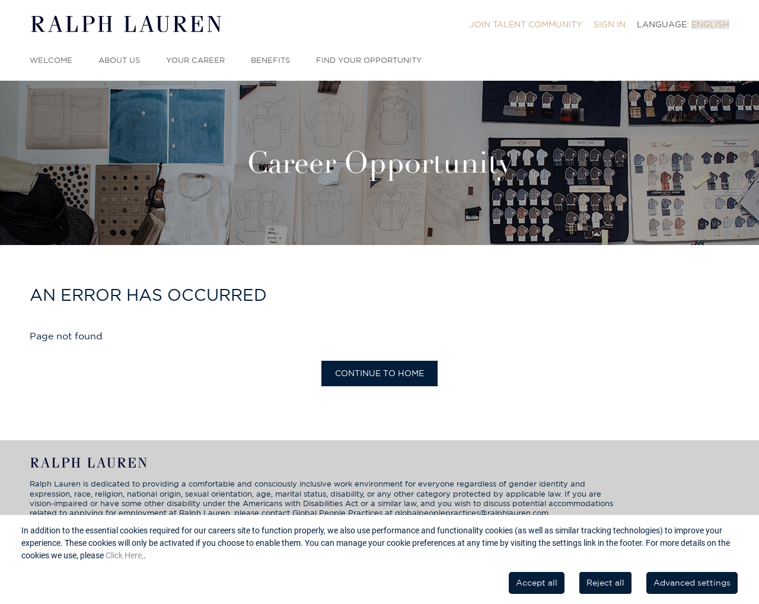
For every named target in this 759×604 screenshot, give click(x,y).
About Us (119, 60)
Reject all (605, 582)
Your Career (195, 60)
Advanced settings (692, 582)
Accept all (536, 582)
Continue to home (379, 373)
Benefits (270, 60)
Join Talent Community (526, 24)
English (710, 24)
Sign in (610, 24)
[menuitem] (526, 24)
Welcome (51, 60)
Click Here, (124, 555)
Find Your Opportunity (369, 60)
